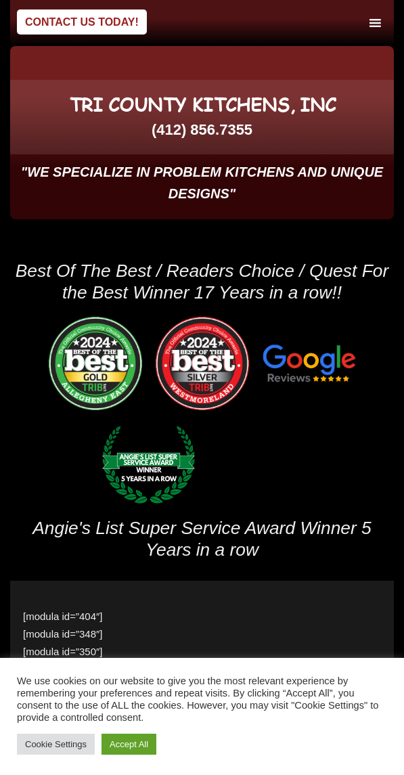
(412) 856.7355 (202, 129)
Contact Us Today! (82, 22)
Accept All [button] (129, 744)
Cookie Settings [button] (56, 744)
